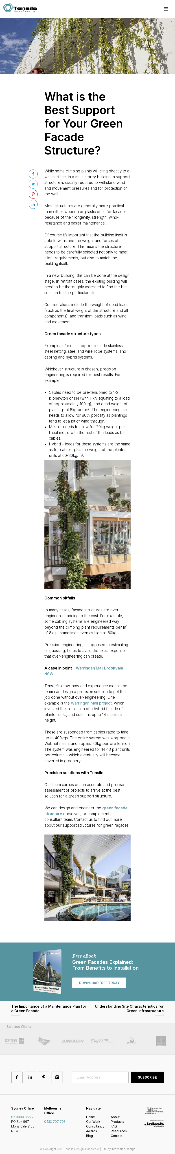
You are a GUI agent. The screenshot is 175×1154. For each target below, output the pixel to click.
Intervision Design (123, 1149)
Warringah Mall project (91, 703)
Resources (119, 1131)
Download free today (99, 983)
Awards (91, 1131)
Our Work (93, 1121)
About (115, 1117)
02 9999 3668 (22, 1117)
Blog (89, 1136)
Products (117, 1121)
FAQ (114, 1126)
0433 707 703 (55, 1121)
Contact (116, 1136)
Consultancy (95, 1126)
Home (90, 1117)
